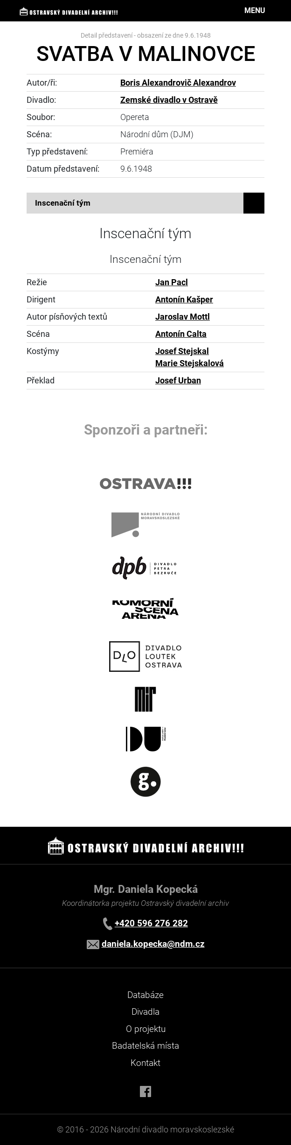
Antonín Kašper (184, 299)
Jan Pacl (171, 282)
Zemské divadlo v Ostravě (169, 100)
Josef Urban (178, 380)
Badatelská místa (145, 1045)
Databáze (145, 995)
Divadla (145, 1011)
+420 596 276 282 (151, 923)
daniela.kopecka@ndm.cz (153, 943)
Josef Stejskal (182, 351)
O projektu (146, 1029)
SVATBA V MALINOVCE (145, 53)
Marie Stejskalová (189, 363)
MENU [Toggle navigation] (254, 10)
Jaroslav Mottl (182, 316)
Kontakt (145, 1063)
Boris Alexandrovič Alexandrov (178, 82)
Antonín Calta (181, 334)
